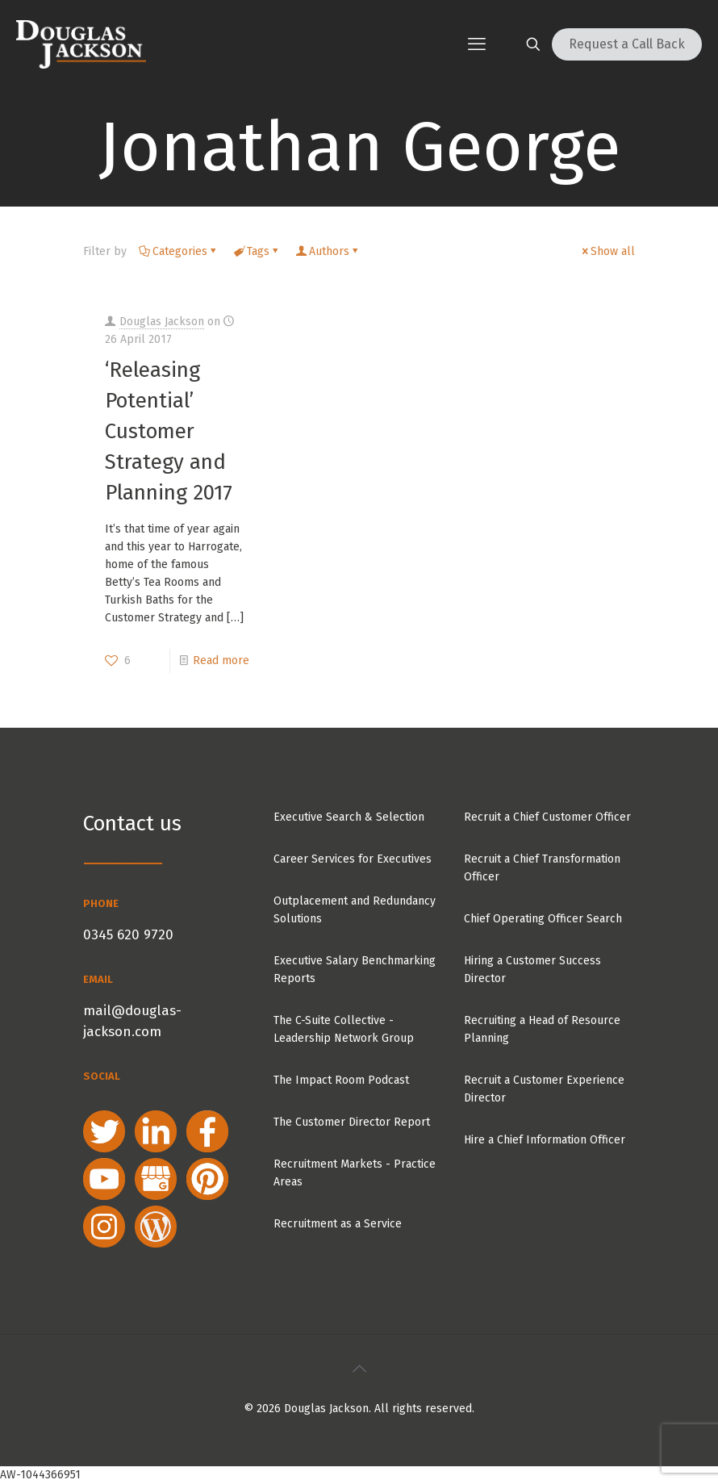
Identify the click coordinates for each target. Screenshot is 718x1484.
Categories (179, 251)
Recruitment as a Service (337, 1224)
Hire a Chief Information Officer (544, 1140)
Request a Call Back (627, 44)
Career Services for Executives (352, 859)
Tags (257, 251)
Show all (607, 251)
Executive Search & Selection (348, 817)
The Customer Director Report (351, 1122)
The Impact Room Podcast (341, 1080)
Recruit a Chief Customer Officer (547, 817)
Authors (328, 251)
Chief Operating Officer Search (543, 919)
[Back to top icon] (359, 1368)
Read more (221, 660)
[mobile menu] (476, 44)
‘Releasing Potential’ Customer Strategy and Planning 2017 (168, 431)
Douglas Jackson (161, 321)
